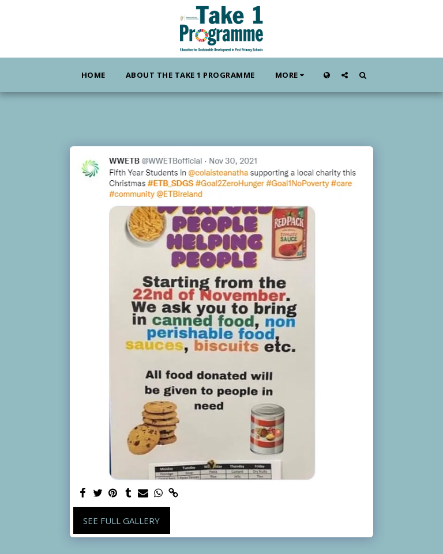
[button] (344, 75)
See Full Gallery (121, 520)
